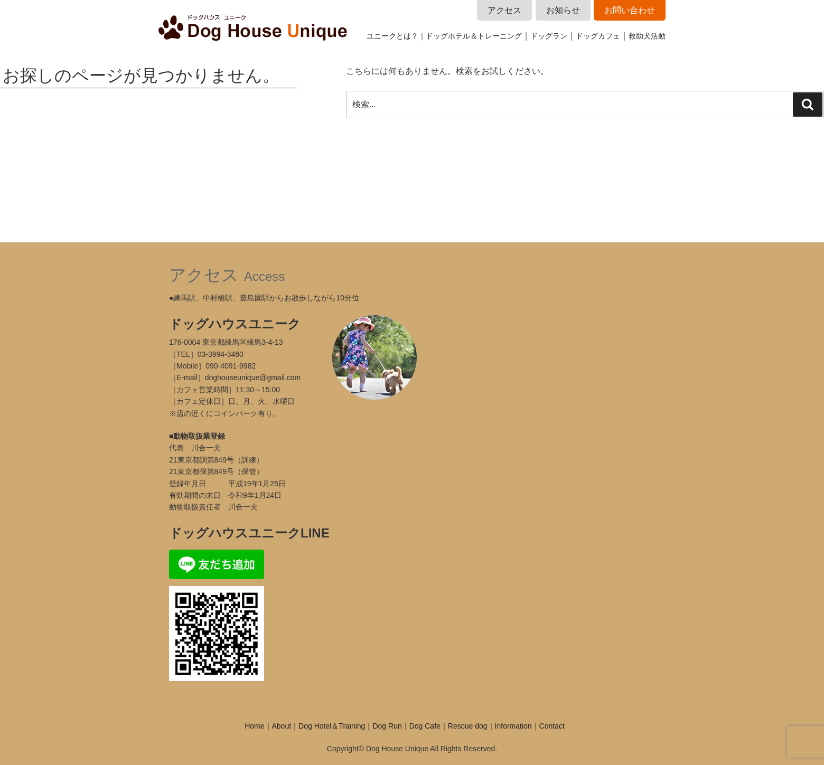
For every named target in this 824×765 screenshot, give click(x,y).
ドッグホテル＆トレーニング (474, 36)
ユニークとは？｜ (396, 36)
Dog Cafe (425, 726)
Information (513, 726)
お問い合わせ (629, 10)
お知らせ (563, 10)
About (282, 726)
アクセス (504, 10)
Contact (552, 726)
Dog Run (386, 726)
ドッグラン (548, 36)
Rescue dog (468, 726)
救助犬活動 (647, 36)
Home (254, 726)
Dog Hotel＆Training (331, 726)
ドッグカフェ (598, 36)
